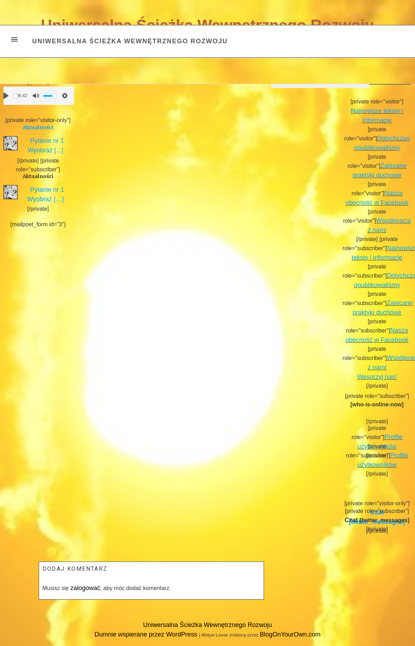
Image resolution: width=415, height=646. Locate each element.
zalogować (85, 587)
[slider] (15, 96)
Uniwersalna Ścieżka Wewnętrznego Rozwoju (130, 41)
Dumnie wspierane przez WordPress (147, 634)
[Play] (6, 95)
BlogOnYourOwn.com (290, 634)
